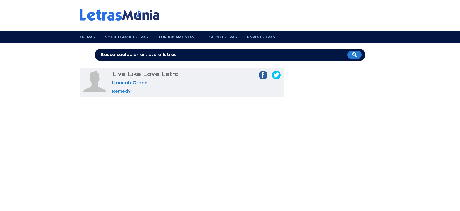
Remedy (121, 91)
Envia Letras (261, 37)
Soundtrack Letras (126, 37)
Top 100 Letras (221, 37)
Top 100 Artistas (176, 37)
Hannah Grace (130, 83)
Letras (87, 37)
